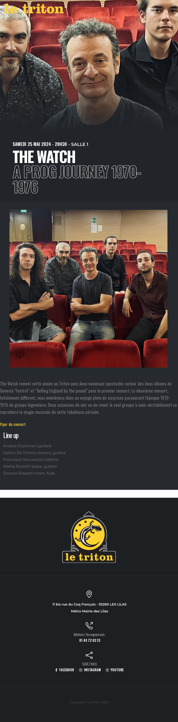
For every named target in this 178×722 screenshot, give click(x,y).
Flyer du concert (13, 424)
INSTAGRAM (90, 669)
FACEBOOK (64, 669)
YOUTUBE (115, 669)
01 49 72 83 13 (89, 640)
